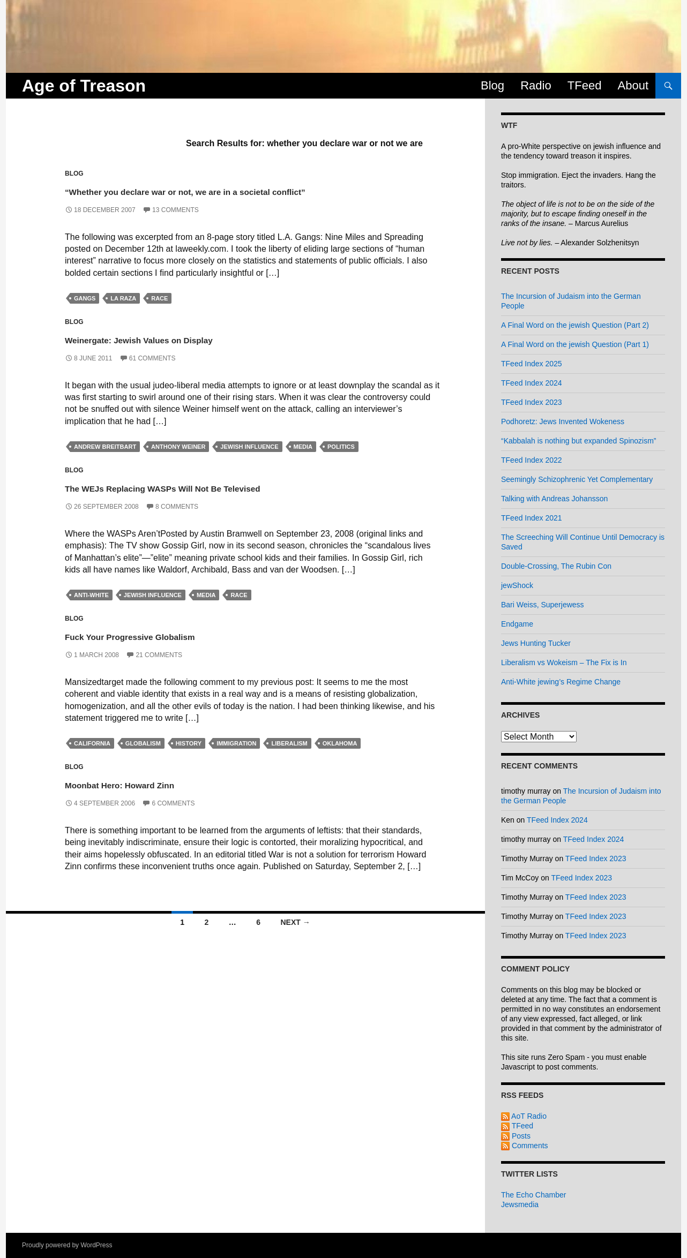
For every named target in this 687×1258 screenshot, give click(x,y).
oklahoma (340, 760)
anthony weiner (178, 463)
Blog (492, 85)
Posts (516, 1136)
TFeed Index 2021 (531, 518)
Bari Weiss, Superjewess (542, 604)
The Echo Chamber (533, 1195)
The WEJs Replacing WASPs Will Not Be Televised (235, 503)
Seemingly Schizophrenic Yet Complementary (577, 479)
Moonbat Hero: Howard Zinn (159, 800)
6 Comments (173, 819)
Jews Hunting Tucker (536, 643)
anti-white (91, 611)
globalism (143, 760)
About (633, 85)
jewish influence (249, 463)
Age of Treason (84, 85)
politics (341, 463)
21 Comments (159, 671)
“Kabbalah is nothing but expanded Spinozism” (578, 440)
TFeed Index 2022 (531, 460)
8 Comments (176, 522)
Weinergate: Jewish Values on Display (192, 354)
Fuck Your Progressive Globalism (175, 651)
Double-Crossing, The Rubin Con (556, 566)
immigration (236, 760)
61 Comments (152, 374)
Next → (295, 939)
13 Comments (175, 226)
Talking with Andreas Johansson (554, 498)
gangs (84, 315)
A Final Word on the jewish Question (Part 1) (575, 344)
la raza (123, 315)
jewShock (517, 585)
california (92, 760)
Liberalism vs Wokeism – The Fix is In (563, 662)
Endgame (517, 624)
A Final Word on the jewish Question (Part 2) (575, 325)
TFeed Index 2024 (531, 383)
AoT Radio (524, 1116)
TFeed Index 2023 (531, 402)
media (303, 463)
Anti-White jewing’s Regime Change (561, 681)
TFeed (584, 85)
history (188, 760)
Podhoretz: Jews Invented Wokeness (562, 421)
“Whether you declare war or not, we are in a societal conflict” (240, 198)
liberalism (289, 760)
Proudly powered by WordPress (67, 1245)
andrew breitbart (105, 463)
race (159, 315)
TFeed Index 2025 (531, 363)
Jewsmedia (520, 1204)
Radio (535, 85)
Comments (524, 1145)
